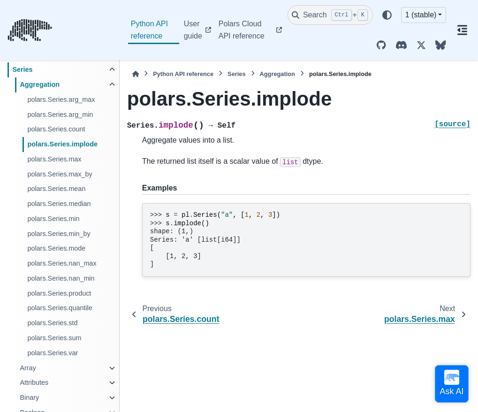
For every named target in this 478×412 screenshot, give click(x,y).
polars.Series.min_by (58, 233)
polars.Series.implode (62, 144)
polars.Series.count (56, 129)
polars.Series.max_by (59, 174)
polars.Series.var (52, 353)
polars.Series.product (59, 293)
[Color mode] (387, 15)
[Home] (135, 74)
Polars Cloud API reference (242, 30)
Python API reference (149, 30)
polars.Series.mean (56, 188)
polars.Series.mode (56, 248)
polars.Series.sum (54, 338)
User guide (193, 30)
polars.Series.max (54, 159)
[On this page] (462, 30)
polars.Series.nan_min (60, 278)
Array (28, 368)
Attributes (34, 382)
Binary (29, 397)
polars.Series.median (59, 203)
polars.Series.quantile (59, 308)
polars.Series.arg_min (60, 114)
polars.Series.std (52, 323)
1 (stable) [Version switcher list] (421, 15)
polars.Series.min (53, 218)
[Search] (330, 15)
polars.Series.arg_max (61, 99)
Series (22, 69)
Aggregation (40, 84)
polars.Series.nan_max (61, 263)
